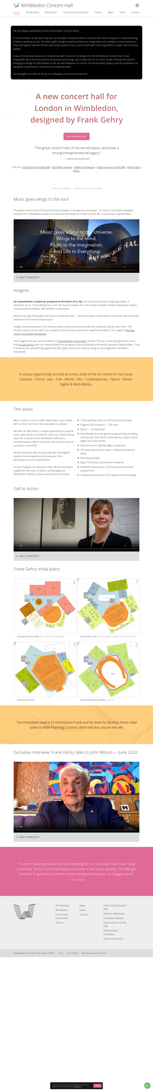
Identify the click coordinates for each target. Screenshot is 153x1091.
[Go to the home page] (43, 5)
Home (17, 12)
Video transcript (29, 411)
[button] (137, 5)
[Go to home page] (25, 1045)
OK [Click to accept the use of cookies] (97, 1086)
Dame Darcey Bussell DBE (36, 227)
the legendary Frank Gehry (72, 474)
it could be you (26, 478)
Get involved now (76, 196)
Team (122, 12)
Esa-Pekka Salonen (62, 227)
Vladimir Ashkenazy (84, 227)
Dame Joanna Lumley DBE (111, 227)
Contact (135, 12)
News (111, 12)
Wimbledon (51, 12)
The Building (32, 12)
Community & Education (76, 12)
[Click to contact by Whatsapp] (147, 1085)
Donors (98, 12)
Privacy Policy (77, 1086)
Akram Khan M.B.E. (113, 1072)
